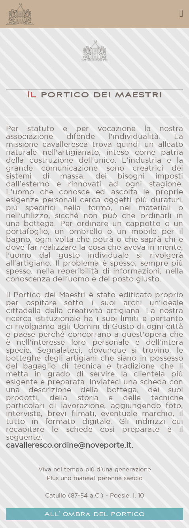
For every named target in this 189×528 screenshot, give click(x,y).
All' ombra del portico (94, 514)
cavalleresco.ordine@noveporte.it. (69, 445)
